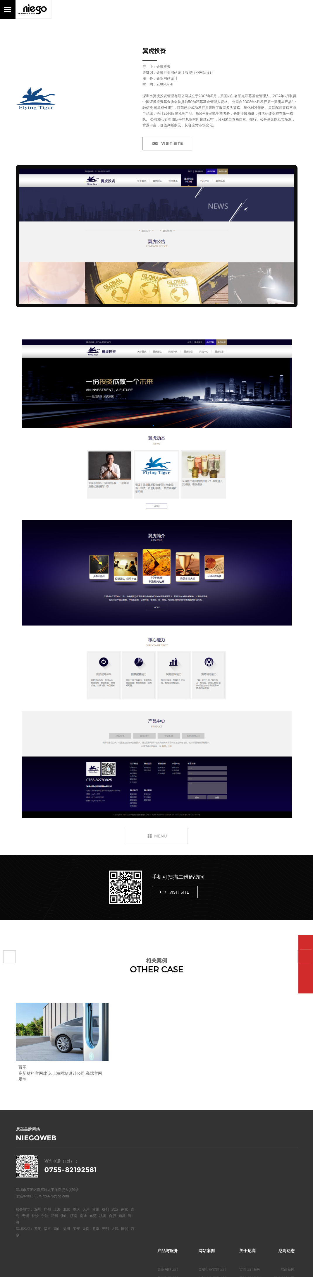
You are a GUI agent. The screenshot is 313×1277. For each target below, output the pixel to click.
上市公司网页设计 (212, 1174)
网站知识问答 (284, 1192)
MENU (160, 835)
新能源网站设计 (210, 1192)
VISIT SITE (170, 143)
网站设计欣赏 (284, 1174)
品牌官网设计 (167, 1165)
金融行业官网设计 (212, 1156)
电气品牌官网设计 (212, 1200)
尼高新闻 (288, 1156)
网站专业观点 (284, 1183)
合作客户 (246, 1174)
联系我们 (246, 1192)
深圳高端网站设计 (171, 1192)
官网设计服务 (249, 1156)
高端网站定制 (167, 1183)
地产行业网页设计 (212, 1218)
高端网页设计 (167, 1174)
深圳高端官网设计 (171, 1200)
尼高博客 (246, 1200)
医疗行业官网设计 (212, 1183)
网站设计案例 (249, 1165)
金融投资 (163, 66)
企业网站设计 (167, 1156)
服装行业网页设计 (212, 1209)
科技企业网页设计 (212, 1165)
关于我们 (246, 1183)
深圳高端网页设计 (171, 1209)
